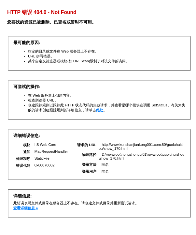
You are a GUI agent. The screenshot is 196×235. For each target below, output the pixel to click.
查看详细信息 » (25, 208)
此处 (99, 110)
